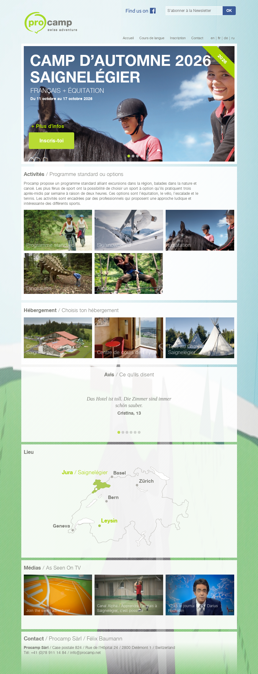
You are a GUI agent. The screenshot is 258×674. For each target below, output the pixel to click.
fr (219, 38)
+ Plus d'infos (47, 126)
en (212, 38)
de (226, 38)
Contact (197, 38)
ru (233, 38)
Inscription (178, 38)
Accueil (128, 38)
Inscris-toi (51, 140)
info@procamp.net (85, 652)
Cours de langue (151, 38)
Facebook (141, 10)
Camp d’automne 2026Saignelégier (120, 69)
